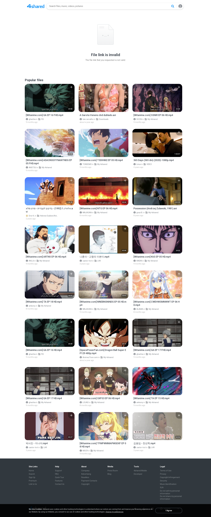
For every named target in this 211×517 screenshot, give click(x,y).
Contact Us (59, 484)
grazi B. (138, 212)
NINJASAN (86, 212)
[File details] (50, 98)
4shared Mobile (140, 471)
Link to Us (33, 484)
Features (59, 481)
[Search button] (172, 6)
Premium (33, 481)
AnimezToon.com (89, 357)
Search (32, 474)
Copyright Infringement (170, 477)
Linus (137, 164)
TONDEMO (86, 164)
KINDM (137, 261)
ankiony (30, 306)
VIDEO (148, 164)
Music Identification (168, 484)
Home (31, 471)
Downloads (102, 119)
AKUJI (30, 261)
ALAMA (138, 309)
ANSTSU (31, 167)
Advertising (86, 474)
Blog (109, 474)
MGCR (84, 451)
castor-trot (86, 261)
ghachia (31, 119)
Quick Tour (59, 477)
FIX (41, 119)
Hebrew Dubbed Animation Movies (47, 216)
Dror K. (30, 216)
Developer (138, 474)
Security (163, 481)
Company (85, 471)
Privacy (163, 474)
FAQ (57, 474)
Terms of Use (165, 471)
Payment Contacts (89, 481)
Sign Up (32, 477)
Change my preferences (114, 512)
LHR (97, 261)
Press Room (113, 471)
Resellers (85, 477)
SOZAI (137, 119)
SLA (161, 487)
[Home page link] (35, 6)
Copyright (85, 484)
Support (58, 471)
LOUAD (84, 402)
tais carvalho (86, 119)
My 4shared (151, 119)
